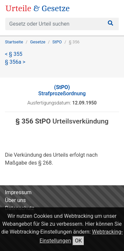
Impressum (18, 192)
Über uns (15, 200)
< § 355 (13, 54)
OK (78, 241)
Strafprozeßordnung (62, 90)
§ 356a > (15, 62)
